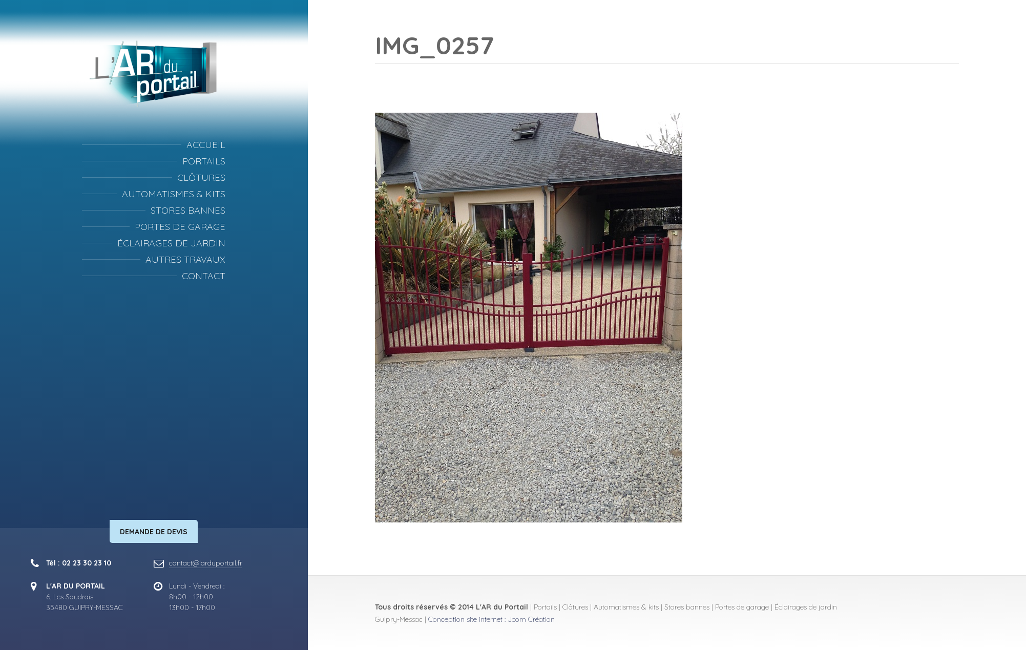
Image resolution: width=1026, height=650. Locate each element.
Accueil (205, 145)
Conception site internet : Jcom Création (491, 619)
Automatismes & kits (173, 194)
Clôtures (201, 177)
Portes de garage (180, 227)
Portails (203, 161)
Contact (203, 276)
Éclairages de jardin (171, 243)
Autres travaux (185, 259)
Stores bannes (188, 210)
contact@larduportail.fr (205, 563)
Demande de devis (153, 531)
